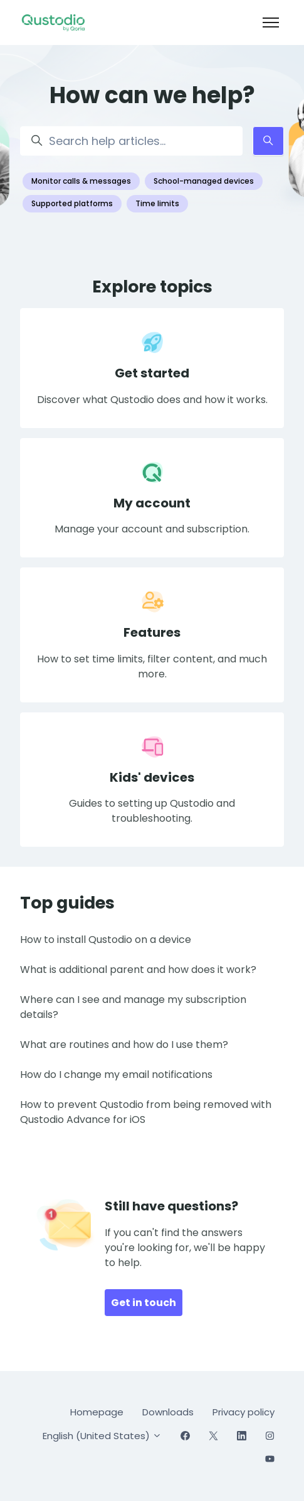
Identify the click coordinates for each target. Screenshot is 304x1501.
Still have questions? (171, 1206)
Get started (152, 373)
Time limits (157, 203)
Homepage (96, 1412)
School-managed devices (204, 181)
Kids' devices (152, 777)
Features (152, 632)
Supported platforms (72, 203)
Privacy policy (243, 1412)
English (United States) (102, 1435)
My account (152, 503)
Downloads (168, 1412)
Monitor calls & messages (81, 181)
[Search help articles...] (131, 141)
